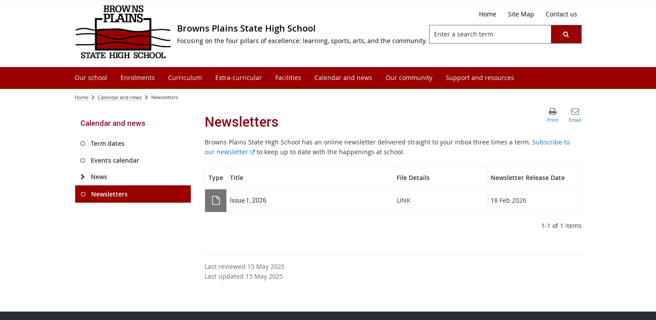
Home (82, 97)
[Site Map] (521, 14)
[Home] (488, 14)
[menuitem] (91, 78)
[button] (566, 34)
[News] (83, 177)
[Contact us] (561, 14)
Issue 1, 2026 (248, 200)
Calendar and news (120, 97)
